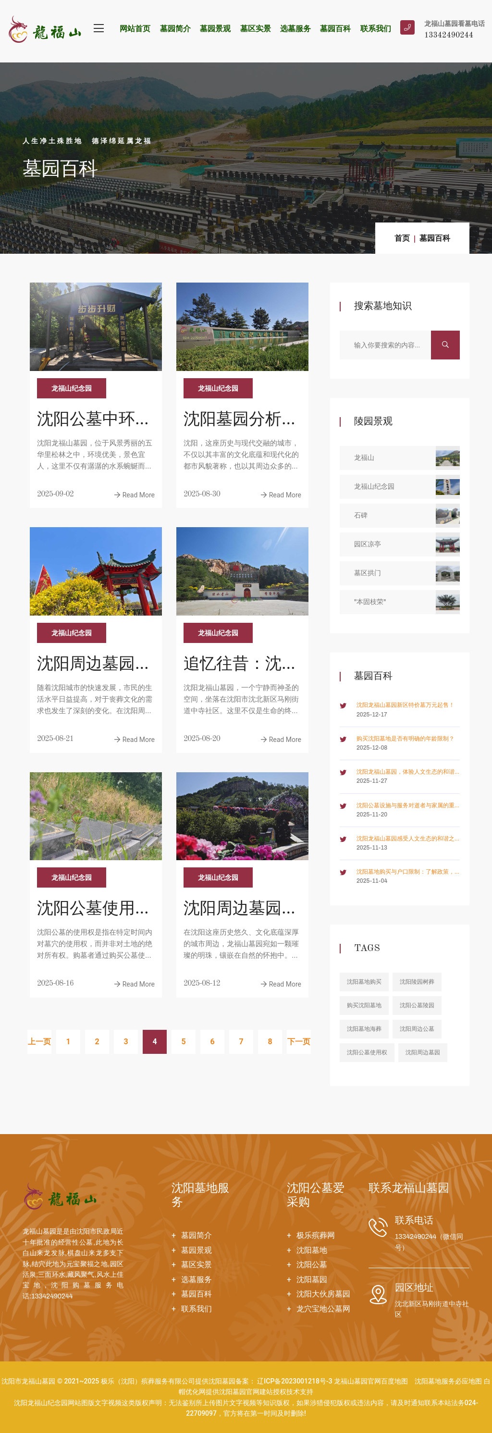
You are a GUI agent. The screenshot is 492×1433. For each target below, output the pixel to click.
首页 (402, 238)
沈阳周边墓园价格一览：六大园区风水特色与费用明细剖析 (241, 910)
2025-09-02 (55, 494)
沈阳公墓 (311, 1264)
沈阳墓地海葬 (364, 1028)
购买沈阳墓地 (364, 1005)
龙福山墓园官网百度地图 (371, 1381)
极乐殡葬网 (315, 1235)
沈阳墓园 (311, 1279)
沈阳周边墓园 (423, 1052)
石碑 (407, 516)
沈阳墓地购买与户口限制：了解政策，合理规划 (406, 872)
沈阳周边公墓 (417, 1028)
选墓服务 (295, 29)
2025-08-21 (55, 739)
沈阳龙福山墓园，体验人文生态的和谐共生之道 (406, 772)
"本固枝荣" (407, 602)
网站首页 (135, 29)
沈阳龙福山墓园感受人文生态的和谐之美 (406, 839)
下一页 (298, 1041)
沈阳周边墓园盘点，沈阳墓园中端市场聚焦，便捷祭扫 (94, 665)
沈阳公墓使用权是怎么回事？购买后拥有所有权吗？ (94, 910)
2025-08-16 (55, 984)
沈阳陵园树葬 (417, 981)
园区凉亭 (407, 544)
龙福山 (407, 458)
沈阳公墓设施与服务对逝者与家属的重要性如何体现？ (406, 806)
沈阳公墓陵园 (417, 1005)
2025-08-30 (202, 494)
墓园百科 (335, 29)
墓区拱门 (407, 573)
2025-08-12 (202, 984)
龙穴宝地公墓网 (323, 1308)
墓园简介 (175, 29)
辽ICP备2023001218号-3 (294, 1381)
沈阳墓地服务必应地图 (448, 1381)
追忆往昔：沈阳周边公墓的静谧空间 (241, 665)
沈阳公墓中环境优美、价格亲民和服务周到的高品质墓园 (94, 421)
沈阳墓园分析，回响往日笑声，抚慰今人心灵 (241, 421)
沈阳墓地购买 (364, 981)
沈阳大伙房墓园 (323, 1293)
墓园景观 (215, 29)
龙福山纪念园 (71, 388)
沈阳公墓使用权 (367, 1052)
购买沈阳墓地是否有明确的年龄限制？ (406, 738)
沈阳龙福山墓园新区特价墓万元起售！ (406, 705)
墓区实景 (255, 29)
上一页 (39, 1041)
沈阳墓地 (311, 1250)
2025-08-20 (202, 739)
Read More (134, 495)
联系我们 (375, 29)
